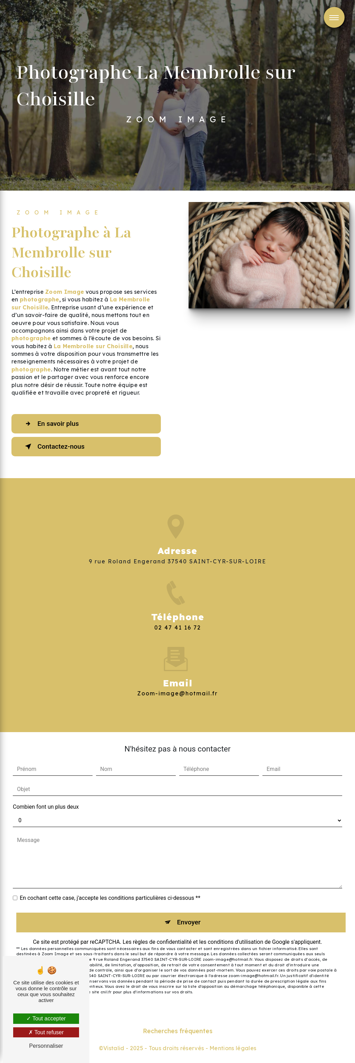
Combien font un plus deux (46, 806)
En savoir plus (50, 424)
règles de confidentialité (162, 942)
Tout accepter (46, 1018)
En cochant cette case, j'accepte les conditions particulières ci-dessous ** (110, 898)
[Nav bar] (334, 17)
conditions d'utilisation (235, 942)
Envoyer (189, 922)
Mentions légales (232, 1048)
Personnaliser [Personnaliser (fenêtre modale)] (46, 1046)
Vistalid (113, 1048)
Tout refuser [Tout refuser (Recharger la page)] (46, 1032)
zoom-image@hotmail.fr (177, 683)
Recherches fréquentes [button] (178, 1031)
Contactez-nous (53, 447)
